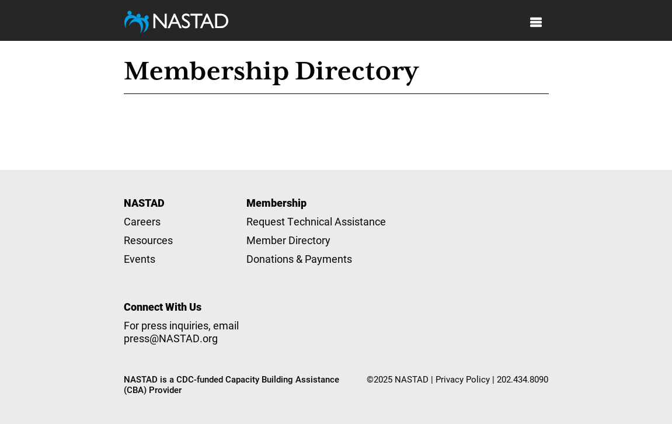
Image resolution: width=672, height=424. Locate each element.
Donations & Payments (299, 259)
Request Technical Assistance (316, 221)
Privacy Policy (463, 379)
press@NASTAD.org (171, 338)
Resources (148, 240)
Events (139, 259)
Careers (142, 221)
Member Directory (288, 240)
